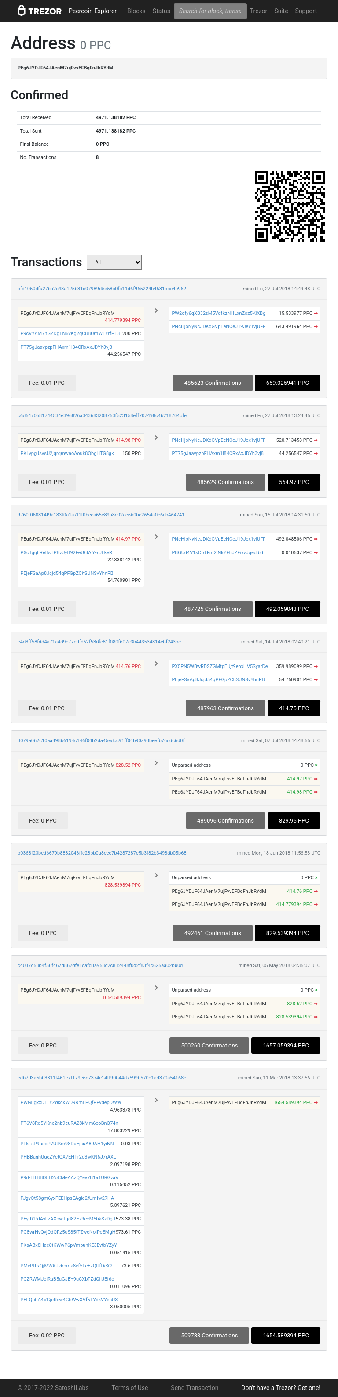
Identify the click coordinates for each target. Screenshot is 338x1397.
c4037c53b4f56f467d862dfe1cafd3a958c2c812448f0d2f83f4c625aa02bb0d (100, 965)
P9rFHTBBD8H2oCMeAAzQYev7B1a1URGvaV (69, 1177)
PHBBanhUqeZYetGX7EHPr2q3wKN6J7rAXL (68, 1157)
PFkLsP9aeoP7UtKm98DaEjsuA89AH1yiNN (67, 1144)
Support (306, 10)
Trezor (258, 10)
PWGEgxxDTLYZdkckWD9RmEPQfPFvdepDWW (70, 1102)
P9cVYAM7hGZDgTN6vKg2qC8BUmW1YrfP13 (70, 333)
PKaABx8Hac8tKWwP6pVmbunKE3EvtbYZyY (68, 1245)
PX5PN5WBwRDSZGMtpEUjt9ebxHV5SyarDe (220, 666)
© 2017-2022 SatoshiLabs (53, 1387)
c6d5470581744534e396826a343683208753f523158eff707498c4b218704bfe (102, 416)
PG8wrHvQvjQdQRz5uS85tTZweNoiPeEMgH (67, 1232)
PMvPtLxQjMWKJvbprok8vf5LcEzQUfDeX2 (66, 1266)
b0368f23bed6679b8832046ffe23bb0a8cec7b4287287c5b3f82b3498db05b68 (102, 853)
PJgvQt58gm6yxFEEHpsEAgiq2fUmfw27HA (67, 1198)
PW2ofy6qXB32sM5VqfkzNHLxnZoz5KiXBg (218, 313)
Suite (281, 10)
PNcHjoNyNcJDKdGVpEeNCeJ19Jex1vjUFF (218, 326)
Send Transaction (194, 1387)
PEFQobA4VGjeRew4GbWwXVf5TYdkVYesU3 (69, 1300)
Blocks (136, 10)
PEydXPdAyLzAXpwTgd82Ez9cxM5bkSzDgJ (67, 1219)
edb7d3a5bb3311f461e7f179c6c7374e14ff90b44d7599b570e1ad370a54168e (102, 1078)
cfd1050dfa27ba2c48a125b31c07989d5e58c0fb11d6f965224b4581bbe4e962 (102, 289)
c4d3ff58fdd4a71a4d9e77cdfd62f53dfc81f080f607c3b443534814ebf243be (99, 642)
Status (161, 10)
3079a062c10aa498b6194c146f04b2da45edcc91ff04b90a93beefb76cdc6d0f (101, 741)
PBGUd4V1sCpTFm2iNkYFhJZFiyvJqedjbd (217, 553)
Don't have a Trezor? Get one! (280, 1387)
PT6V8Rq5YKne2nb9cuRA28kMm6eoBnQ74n (69, 1123)
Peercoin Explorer (93, 10)
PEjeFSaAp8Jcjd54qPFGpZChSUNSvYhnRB (66, 573)
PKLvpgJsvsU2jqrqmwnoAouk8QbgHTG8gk (67, 453)
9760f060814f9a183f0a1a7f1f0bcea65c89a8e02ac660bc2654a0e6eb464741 (101, 515)
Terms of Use (130, 1387)
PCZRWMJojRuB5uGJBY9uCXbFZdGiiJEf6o (67, 1279)
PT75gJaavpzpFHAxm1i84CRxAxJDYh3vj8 (66, 347)
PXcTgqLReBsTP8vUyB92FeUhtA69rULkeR (66, 553)
